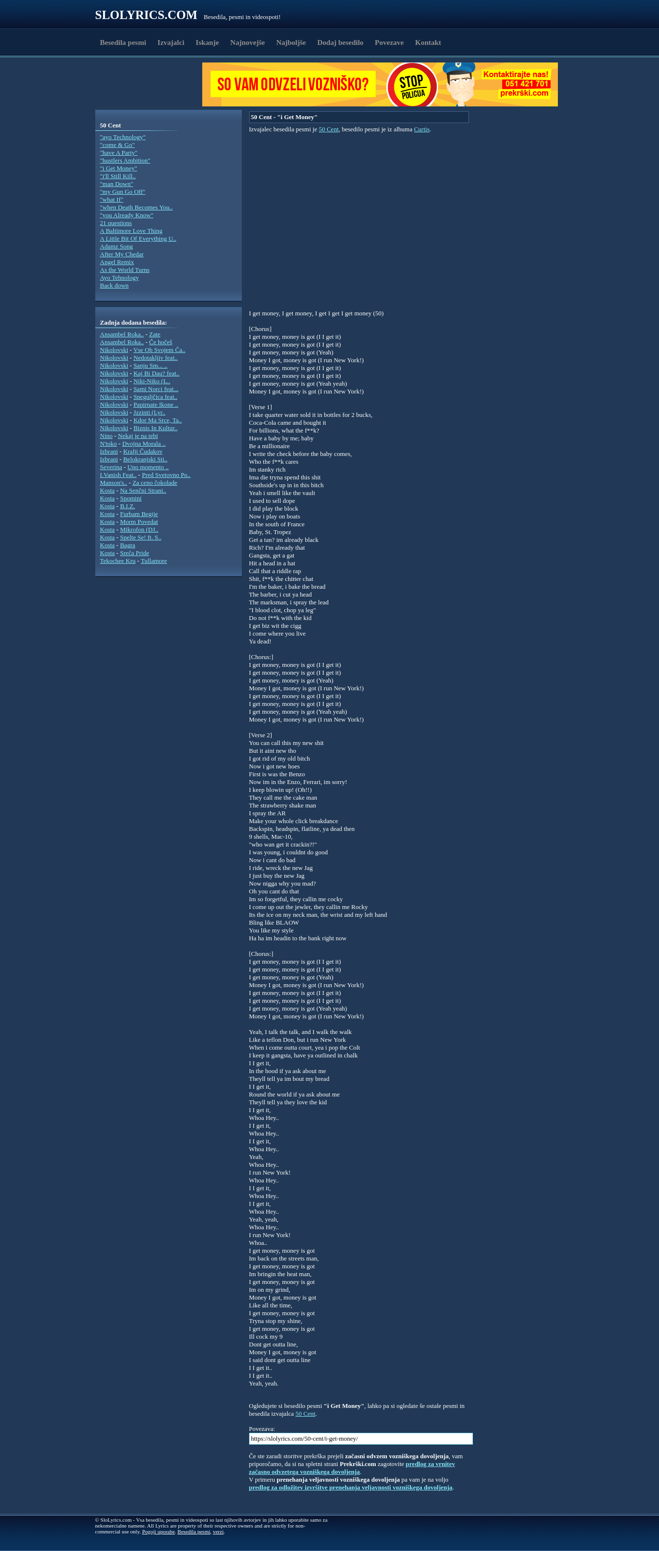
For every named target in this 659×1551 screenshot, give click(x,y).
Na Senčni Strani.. (143, 490)
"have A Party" (119, 152)
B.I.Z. (127, 506)
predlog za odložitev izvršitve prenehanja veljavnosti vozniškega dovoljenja (351, 1487)
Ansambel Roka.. (122, 334)
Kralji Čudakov (143, 451)
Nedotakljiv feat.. (155, 357)
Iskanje (207, 42)
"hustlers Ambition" (125, 160)
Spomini (131, 498)
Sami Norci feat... (155, 389)
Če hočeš (160, 342)
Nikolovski (114, 349)
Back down (114, 285)
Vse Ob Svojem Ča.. (159, 349)
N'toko (108, 443)
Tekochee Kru (118, 560)
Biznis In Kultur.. (155, 428)
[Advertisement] (152, 84)
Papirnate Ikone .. (155, 404)
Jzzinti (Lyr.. (149, 412)
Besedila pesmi (123, 42)
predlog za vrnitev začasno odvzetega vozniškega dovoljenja (352, 1467)
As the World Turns (125, 269)
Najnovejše (247, 42)
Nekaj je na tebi (138, 435)
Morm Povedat (139, 521)
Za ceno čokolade (154, 482)
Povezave (389, 42)
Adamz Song (116, 246)
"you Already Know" (127, 215)
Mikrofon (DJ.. (139, 529)
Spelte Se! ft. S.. (141, 537)
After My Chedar (122, 254)
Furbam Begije (139, 513)
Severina (111, 467)
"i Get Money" (118, 168)
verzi (218, 1531)
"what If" (112, 199)
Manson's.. (114, 482)
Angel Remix (117, 262)
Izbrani (109, 451)
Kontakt (428, 42)
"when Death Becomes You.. (136, 207)
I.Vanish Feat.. (118, 474)
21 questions (116, 223)
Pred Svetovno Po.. (166, 474)
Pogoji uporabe (158, 1531)
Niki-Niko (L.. (151, 381)
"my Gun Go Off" (123, 191)
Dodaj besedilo (341, 42)
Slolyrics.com (146, 14)
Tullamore (154, 560)
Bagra (127, 545)
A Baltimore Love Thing (131, 230)
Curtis (421, 129)
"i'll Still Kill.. (118, 176)
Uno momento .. (148, 467)
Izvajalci (170, 42)
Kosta (107, 490)
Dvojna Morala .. (144, 443)
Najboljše (291, 42)
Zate (154, 334)
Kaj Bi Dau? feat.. (156, 373)
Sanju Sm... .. (150, 365)
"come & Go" (117, 144)
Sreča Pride (134, 553)
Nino (106, 435)
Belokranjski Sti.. (145, 459)
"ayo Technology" (123, 137)
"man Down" (116, 183)
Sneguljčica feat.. (155, 396)
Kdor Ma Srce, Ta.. (157, 420)
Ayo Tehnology (119, 277)
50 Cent (329, 129)
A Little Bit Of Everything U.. (138, 238)
